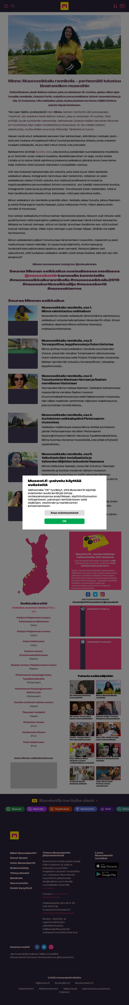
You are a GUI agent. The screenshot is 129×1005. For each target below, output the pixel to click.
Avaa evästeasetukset (64, 512)
